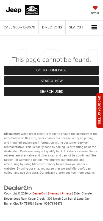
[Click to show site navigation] (94, 27)
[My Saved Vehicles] (95, 10)
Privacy (66, 193)
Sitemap (53, 193)
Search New (52, 80)
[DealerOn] (18, 188)
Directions (52, 27)
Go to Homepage (51, 70)
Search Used (51, 91)
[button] (19, 27)
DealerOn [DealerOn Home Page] (38, 193)
